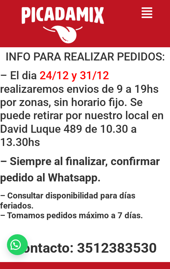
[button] (147, 13)
